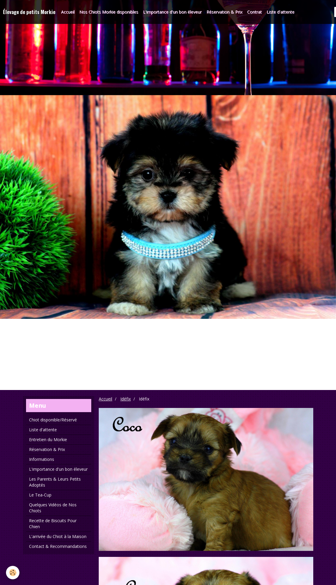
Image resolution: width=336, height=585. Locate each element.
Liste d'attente (280, 12)
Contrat (254, 12)
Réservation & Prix (224, 12)
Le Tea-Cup (40, 495)
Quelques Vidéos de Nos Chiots (53, 508)
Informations (41, 459)
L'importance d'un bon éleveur (172, 12)
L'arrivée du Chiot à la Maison (57, 536)
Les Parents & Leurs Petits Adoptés (55, 482)
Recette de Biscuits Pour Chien (53, 523)
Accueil (68, 12)
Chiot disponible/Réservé (53, 420)
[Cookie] (12, 572)
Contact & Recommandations (58, 546)
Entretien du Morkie (48, 439)
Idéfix (125, 399)
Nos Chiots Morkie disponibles (108, 12)
